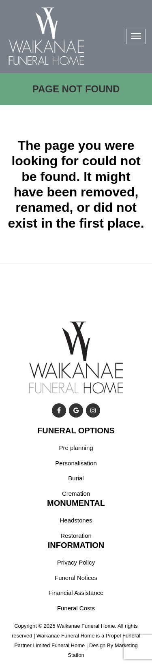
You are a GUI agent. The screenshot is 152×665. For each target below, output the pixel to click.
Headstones (76, 520)
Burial (75, 478)
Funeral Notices (76, 577)
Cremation (76, 493)
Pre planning (76, 447)
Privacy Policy (76, 562)
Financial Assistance (76, 592)
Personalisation (76, 463)
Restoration (76, 535)
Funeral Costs (76, 608)
